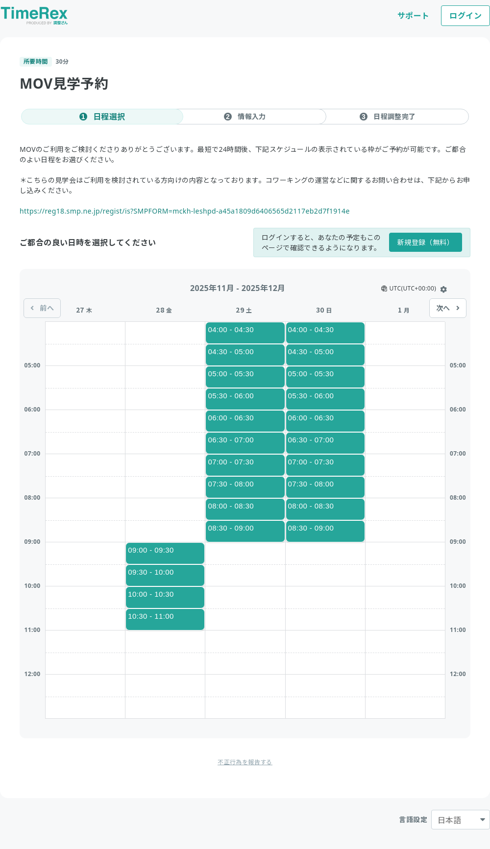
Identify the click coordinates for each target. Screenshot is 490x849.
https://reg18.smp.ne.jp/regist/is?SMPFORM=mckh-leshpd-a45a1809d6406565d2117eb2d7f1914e (185, 211)
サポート (413, 15)
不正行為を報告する (245, 762)
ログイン (465, 15)
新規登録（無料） (425, 242)
